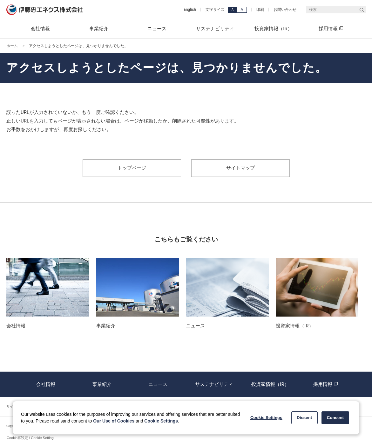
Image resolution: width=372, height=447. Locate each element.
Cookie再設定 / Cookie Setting (30, 438)
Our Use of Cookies (113, 420)
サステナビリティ (214, 384)
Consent (335, 417)
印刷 (260, 9)
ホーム (12, 46)
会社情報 (45, 384)
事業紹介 (102, 384)
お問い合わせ (285, 9)
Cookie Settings (161, 420)
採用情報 (326, 384)
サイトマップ (240, 168)
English (190, 9)
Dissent (304, 417)
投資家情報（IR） (270, 384)
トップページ (132, 168)
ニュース (157, 384)
